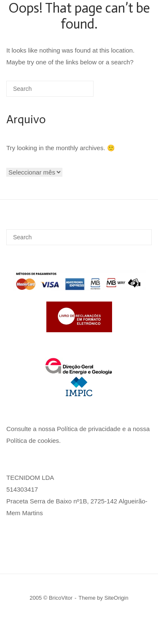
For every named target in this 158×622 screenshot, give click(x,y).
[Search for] (50, 89)
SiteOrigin (116, 598)
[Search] (74, 91)
